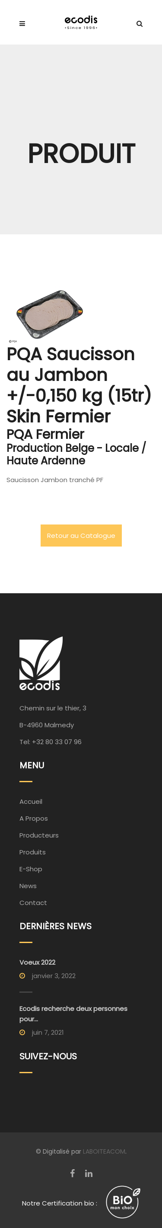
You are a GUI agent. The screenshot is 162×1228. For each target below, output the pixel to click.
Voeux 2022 (37, 962)
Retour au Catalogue (81, 535)
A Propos (33, 818)
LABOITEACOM (104, 1151)
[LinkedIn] (88, 1173)
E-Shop (30, 868)
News (28, 885)
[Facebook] (72, 1173)
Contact (33, 902)
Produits (32, 852)
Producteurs (39, 835)
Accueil (30, 801)
